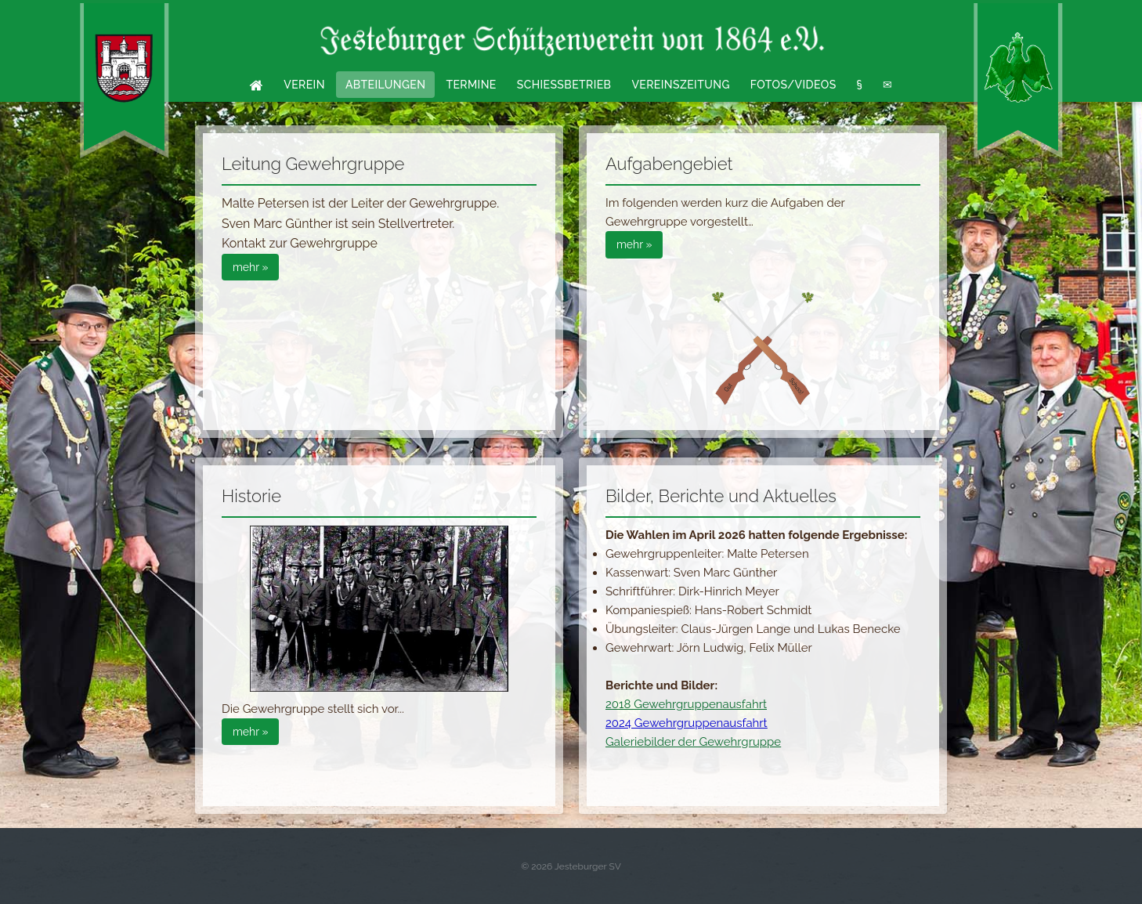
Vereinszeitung (680, 84)
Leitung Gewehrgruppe (313, 164)
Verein (304, 84)
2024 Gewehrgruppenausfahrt (686, 723)
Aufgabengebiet (668, 164)
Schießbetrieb (564, 84)
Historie (251, 496)
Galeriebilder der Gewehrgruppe (693, 742)
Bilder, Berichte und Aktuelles (721, 496)
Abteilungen (385, 84)
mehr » (250, 267)
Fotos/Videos (793, 84)
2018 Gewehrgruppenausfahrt (686, 704)
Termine (471, 84)
